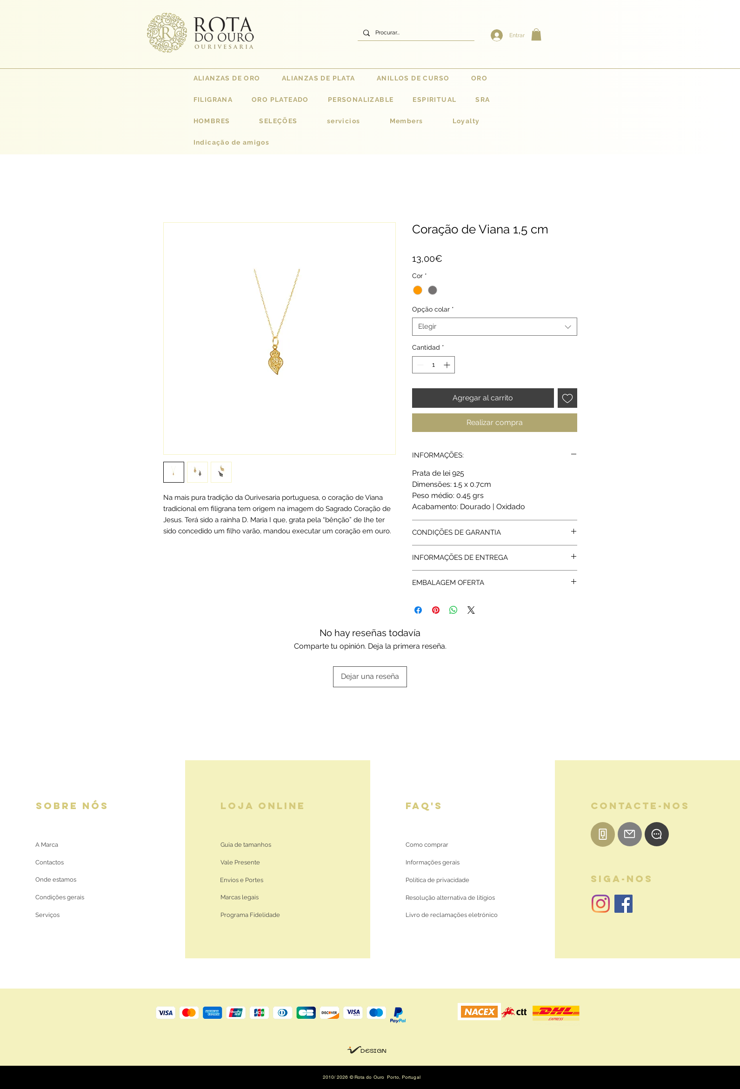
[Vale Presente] (241, 862)
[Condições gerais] (59, 897)
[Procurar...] (415, 32)
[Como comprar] (427, 845)
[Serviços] (47, 915)
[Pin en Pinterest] (435, 610)
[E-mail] (630, 834)
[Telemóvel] (603, 834)
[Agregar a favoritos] (567, 398)
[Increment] (447, 365)
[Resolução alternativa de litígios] (450, 898)
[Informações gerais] (433, 862)
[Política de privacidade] (437, 880)
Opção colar (433, 309)
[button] (536, 34)
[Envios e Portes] (241, 880)
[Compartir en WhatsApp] (453, 610)
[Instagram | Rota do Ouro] (601, 904)
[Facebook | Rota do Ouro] (623, 904)
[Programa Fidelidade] (250, 915)
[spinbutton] (433, 365)
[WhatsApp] (657, 834)
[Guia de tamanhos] (245, 845)
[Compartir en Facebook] (418, 610)
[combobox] (494, 327)
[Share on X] (471, 610)
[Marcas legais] (239, 897)
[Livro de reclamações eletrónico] (452, 915)
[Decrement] (419, 365)
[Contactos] (57, 862)
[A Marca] (46, 845)
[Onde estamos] (57, 880)
